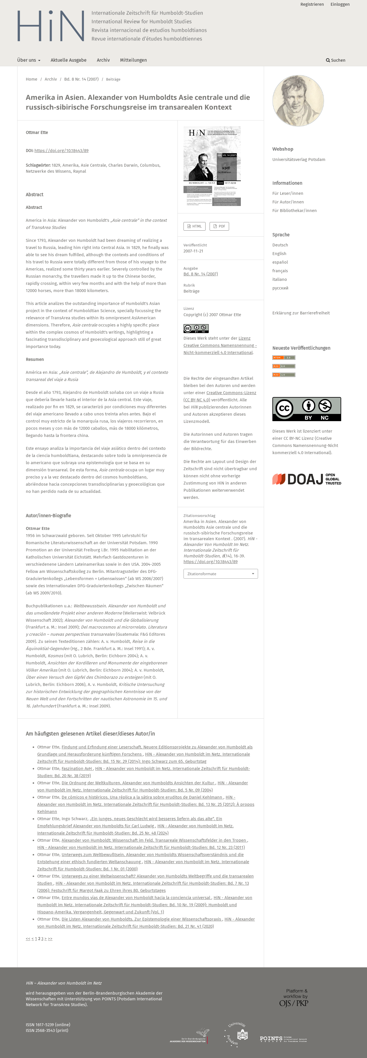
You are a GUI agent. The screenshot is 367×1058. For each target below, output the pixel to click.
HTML (197, 226)
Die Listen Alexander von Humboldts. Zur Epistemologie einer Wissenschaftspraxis (142, 919)
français (280, 270)
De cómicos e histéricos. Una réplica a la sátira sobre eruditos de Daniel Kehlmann (142, 797)
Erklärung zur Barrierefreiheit (301, 313)
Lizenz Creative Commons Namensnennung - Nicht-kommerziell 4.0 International (220, 345)
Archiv (103, 60)
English (279, 253)
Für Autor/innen (288, 202)
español (280, 262)
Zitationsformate (202, 573)
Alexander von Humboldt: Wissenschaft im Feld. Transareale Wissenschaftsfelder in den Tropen (154, 840)
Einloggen (340, 4)
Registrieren (312, 4)
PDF (221, 226)
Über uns (27, 60)
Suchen (335, 60)
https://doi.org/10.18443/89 (61, 150)
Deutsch (280, 245)
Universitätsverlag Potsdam (298, 159)
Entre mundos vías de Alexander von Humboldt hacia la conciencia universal (136, 897)
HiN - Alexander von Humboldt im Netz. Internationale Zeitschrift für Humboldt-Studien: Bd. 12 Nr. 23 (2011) (141, 847)
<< (28, 938)
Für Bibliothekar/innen (294, 210)
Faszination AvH (77, 768)
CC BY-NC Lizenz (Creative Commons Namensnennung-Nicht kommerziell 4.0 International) (305, 445)
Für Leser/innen (287, 193)
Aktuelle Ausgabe (69, 60)
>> (50, 938)
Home (31, 79)
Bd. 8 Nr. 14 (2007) (81, 79)
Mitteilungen (133, 60)
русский (280, 288)
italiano (279, 279)
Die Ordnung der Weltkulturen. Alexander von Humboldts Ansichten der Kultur (138, 782)
